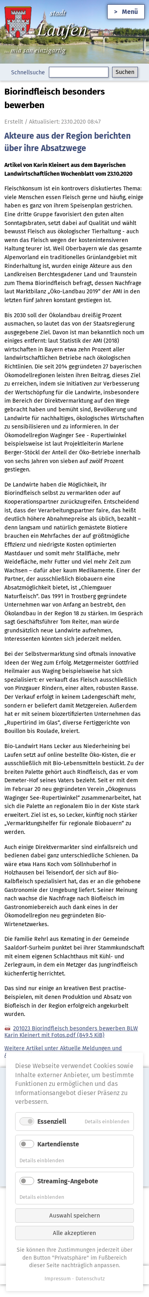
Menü (130, 12)
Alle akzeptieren (74, 1233)
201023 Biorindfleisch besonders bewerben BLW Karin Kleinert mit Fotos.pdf (71, 1032)
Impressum (58, 1278)
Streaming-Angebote (67, 1181)
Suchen (125, 72)
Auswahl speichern (74, 1215)
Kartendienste (58, 1144)
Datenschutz (90, 1278)
